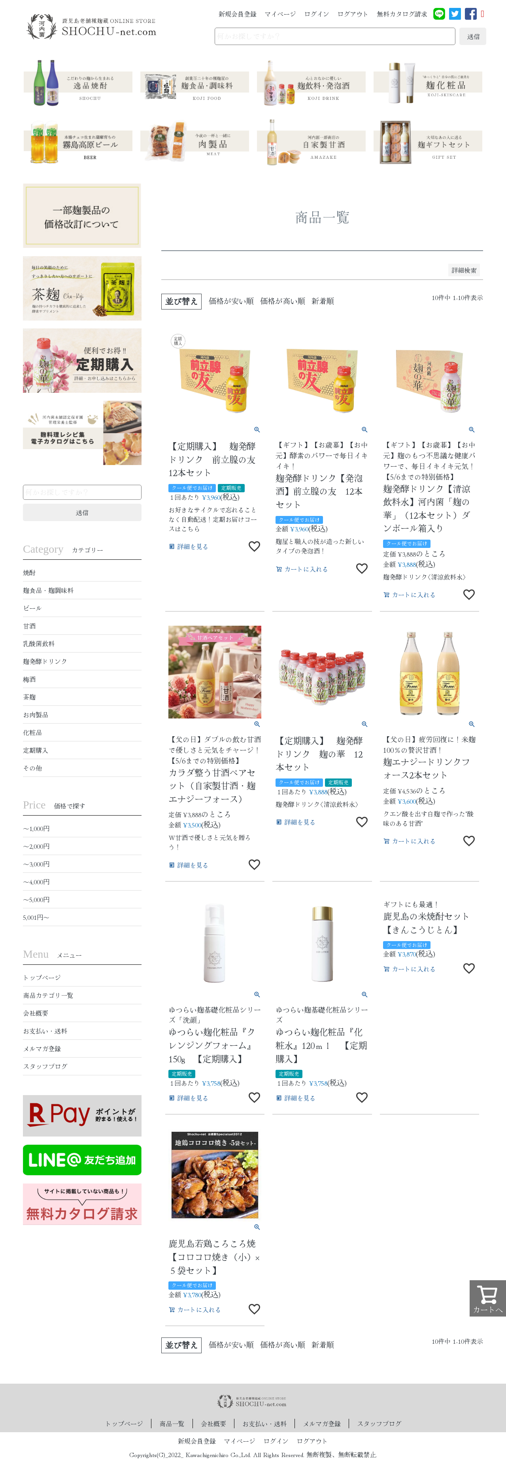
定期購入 (35, 750)
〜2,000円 (36, 846)
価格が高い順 (282, 300)
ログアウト (353, 14)
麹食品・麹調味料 (48, 590)
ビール (32, 608)
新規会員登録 (238, 14)
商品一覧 (172, 1423)
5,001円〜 (36, 917)
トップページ (42, 977)
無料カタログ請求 (402, 14)
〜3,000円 (36, 863)
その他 (32, 768)
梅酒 (29, 679)
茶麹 (29, 696)
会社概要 (35, 1013)
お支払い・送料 (45, 1030)
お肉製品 (35, 714)
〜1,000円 (36, 828)
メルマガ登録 (42, 1048)
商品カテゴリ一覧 (48, 995)
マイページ (280, 14)
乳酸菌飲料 (39, 643)
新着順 (323, 300)
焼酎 (29, 572)
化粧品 (32, 732)
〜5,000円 (36, 899)
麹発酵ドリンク (45, 661)
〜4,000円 (36, 881)
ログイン (316, 14)
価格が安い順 (231, 300)
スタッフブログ (45, 1066)
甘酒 (29, 625)
